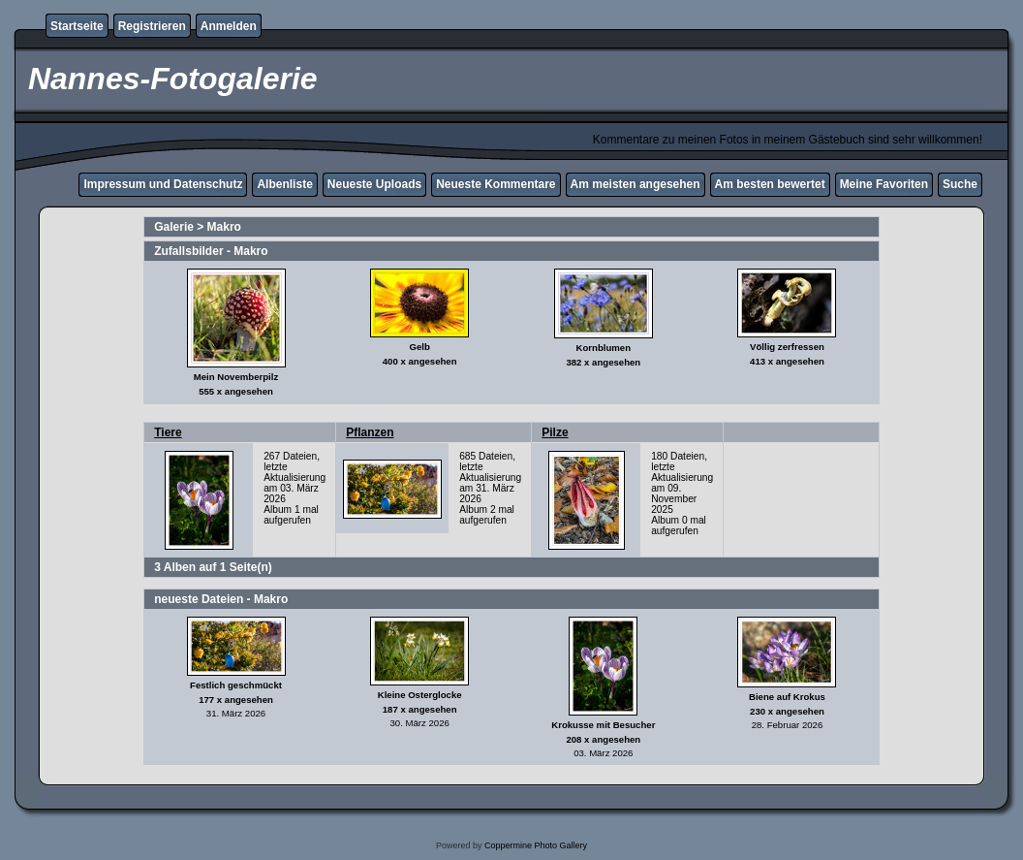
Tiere (167, 432)
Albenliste (284, 184)
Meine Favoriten (884, 184)
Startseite (77, 26)
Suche (960, 184)
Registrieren (152, 26)
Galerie (174, 227)
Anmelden (229, 26)
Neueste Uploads (374, 184)
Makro (224, 227)
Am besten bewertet (770, 184)
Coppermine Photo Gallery (535, 845)
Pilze (555, 432)
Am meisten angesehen (635, 184)
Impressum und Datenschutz (162, 184)
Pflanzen (369, 432)
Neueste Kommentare (495, 184)
